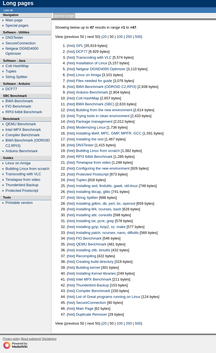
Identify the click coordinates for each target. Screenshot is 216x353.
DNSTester (85, 145)
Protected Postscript (92, 174)
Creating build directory (95, 261)
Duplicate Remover (91, 314)
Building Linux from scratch (98, 151)
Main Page (84, 308)
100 (120, 37)
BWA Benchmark (19, 101)
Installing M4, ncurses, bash (98, 209)
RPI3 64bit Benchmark (94, 156)
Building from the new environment (104, 110)
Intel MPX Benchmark (93, 279)
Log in (8, 10)
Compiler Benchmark (93, 291)
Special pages (17, 25)
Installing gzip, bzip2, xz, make (100, 227)
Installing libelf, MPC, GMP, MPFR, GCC (108, 133)
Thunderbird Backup (92, 285)
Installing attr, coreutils (94, 215)
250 (129, 37)
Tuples (81, 180)
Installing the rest (90, 139)
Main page (14, 20)
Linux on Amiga (88, 75)
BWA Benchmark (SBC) (95, 104)
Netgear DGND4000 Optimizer (100, 69)
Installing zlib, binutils (93, 250)
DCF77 (81, 51)
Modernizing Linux (91, 127)
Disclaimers (49, 338)
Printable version (19, 203)
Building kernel (88, 267)
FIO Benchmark (89, 238)
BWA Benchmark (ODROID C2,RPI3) (106, 87)
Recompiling (86, 256)
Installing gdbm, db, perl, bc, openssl (105, 203)
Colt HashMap (87, 98)
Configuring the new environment (103, 168)
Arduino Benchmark (92, 92)
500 (138, 37)
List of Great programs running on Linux (108, 297)
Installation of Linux (91, 63)
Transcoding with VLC (94, 57)
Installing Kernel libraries (96, 273)
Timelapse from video (93, 162)
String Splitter (87, 197)
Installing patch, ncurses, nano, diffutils (107, 233)
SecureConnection (91, 302)
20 (105, 37)
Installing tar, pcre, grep (95, 221)
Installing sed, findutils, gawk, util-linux (107, 186)
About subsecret (31, 338)
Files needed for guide (94, 81)
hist (71, 46)
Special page (64, 15)
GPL (79, 46)
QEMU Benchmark (91, 244)
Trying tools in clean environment (102, 116)
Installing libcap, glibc (93, 192)
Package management (94, 121)
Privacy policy (11, 338)
